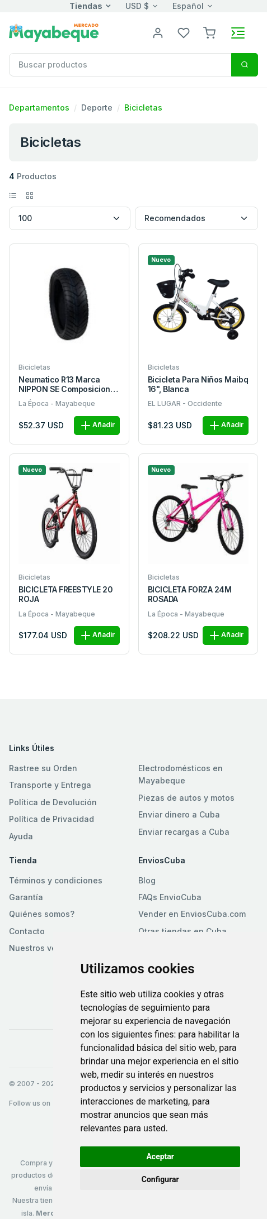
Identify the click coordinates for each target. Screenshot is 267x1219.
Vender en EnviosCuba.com (192, 914)
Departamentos (39, 107)
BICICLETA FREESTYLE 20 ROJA (65, 594)
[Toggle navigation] (238, 33)
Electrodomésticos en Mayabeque (180, 774)
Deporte (97, 107)
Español (188, 6)
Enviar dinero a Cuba (179, 814)
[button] (209, 32)
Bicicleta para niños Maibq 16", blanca (198, 384)
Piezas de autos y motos (186, 797)
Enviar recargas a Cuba (183, 831)
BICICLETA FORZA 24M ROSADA (190, 594)
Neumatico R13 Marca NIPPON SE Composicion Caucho (64, 384)
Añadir (97, 425)
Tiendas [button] (85, 6)
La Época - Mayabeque (56, 403)
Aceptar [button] (160, 1156)
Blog (147, 880)
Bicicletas (143, 107)
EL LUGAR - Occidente (185, 403)
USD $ (137, 6)
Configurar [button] (160, 1179)
